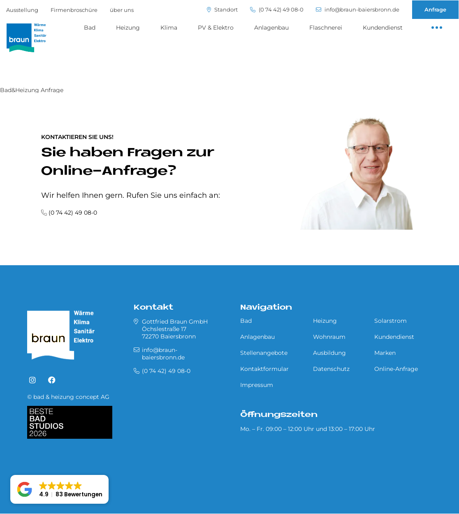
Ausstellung (22, 10)
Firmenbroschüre (74, 10)
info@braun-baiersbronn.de (357, 9)
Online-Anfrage (396, 369)
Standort (222, 9)
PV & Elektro (216, 27)
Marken (385, 353)
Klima (168, 27)
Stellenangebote (263, 353)
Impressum (256, 385)
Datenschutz (331, 369)
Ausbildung (329, 353)
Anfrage (435, 9)
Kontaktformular (264, 369)
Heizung (128, 27)
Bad (89, 27)
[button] (59, 489)
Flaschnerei (325, 27)
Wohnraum (329, 336)
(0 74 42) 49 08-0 (277, 9)
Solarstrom (390, 320)
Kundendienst (383, 27)
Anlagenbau (271, 27)
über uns (122, 10)
